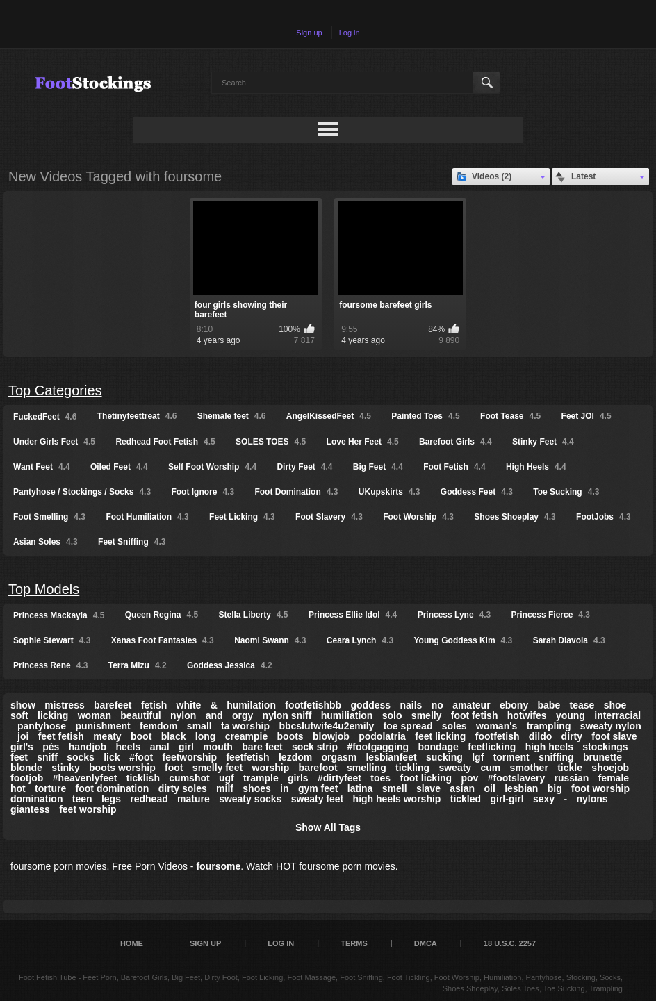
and (214, 715)
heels (128, 746)
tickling (412, 767)
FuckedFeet (44, 417)
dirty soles (182, 788)
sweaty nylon (610, 725)
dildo (540, 736)
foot (174, 767)
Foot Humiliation (147, 517)
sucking (444, 757)
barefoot (318, 767)
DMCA (425, 943)
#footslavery (516, 778)
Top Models (43, 589)
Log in (349, 32)
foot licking (426, 778)
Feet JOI (586, 416)
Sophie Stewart (51, 640)
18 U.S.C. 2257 (510, 943)
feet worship (87, 809)
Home (131, 943)
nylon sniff (287, 715)
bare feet (262, 746)
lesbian (521, 788)
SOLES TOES (271, 442)
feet (19, 757)
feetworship (189, 757)
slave (428, 788)
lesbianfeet (391, 757)
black (173, 736)
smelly (426, 715)
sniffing (556, 757)
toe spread (408, 725)
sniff (47, 757)
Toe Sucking (566, 492)
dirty (571, 736)
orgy (242, 715)
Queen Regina (161, 615)
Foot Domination (296, 492)
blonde (26, 767)
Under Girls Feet (54, 442)
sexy (544, 798)
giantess (30, 809)
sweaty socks (250, 798)
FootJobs (603, 517)
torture (50, 788)
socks (81, 757)
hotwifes (527, 715)
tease (582, 705)
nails (411, 705)
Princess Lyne (454, 615)
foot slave (614, 736)
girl (186, 746)
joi (22, 736)
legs (111, 798)
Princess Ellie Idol (353, 615)
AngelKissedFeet (328, 416)
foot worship (600, 788)
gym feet (318, 788)
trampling (549, 725)
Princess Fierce (550, 615)
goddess (371, 705)
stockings (605, 746)
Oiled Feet (119, 467)
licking (53, 715)
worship (271, 767)
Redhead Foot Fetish (165, 442)
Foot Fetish (454, 467)
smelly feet (217, 767)
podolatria (382, 736)
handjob (87, 746)
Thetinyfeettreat (137, 416)
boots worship (122, 767)
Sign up (309, 32)
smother (529, 767)
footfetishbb (313, 705)
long (205, 736)
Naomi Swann (270, 640)
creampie (246, 736)
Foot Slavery (329, 517)
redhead (148, 798)
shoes (256, 788)
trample (261, 778)
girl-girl (506, 798)
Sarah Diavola (569, 640)
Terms (354, 943)
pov (469, 778)
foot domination (112, 788)
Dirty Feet (304, 467)
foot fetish (474, 715)
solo (392, 715)
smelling (366, 767)
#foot (141, 757)
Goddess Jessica (229, 665)
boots (290, 736)
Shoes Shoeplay (514, 517)
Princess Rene (50, 665)
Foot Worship (418, 517)
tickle (569, 767)
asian (462, 788)
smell (394, 788)
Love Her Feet (363, 442)
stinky (65, 767)
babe (549, 705)
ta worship (245, 725)
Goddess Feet (477, 492)
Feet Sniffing (131, 542)
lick (112, 757)
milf (224, 788)
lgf (478, 757)
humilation (251, 705)
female (613, 778)
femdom (158, 725)
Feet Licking (242, 517)
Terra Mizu (137, 665)
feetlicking (492, 746)
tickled (465, 798)
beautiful (140, 715)
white (189, 705)
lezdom (295, 757)
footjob (26, 778)
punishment (102, 725)
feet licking (440, 736)
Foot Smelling (49, 517)
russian (572, 778)
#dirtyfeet (339, 778)
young (570, 715)
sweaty (454, 767)
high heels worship (397, 798)
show (22, 705)
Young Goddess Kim (462, 640)
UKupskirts (389, 492)
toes (380, 778)
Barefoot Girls (455, 442)
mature (193, 798)
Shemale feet (231, 416)
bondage (438, 746)
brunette (602, 757)
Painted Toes (425, 416)
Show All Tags (328, 827)
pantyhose (41, 725)
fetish (154, 705)
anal (160, 746)
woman (94, 715)
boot (141, 736)
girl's (21, 746)
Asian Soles (45, 542)
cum (490, 767)
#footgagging (378, 746)
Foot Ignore (202, 492)
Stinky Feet (543, 442)
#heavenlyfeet (85, 778)
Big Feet (378, 467)
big (555, 788)
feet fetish (61, 736)
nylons (592, 798)
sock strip (315, 746)
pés (50, 746)
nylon (183, 715)
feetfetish (247, 757)
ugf (226, 778)
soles (454, 725)
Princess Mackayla (58, 615)
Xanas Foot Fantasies (162, 640)
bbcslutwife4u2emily (326, 725)
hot (18, 788)
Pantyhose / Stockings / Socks (82, 492)
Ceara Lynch (360, 640)
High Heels (536, 467)
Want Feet (41, 467)
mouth (218, 746)
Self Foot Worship (212, 467)
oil (489, 788)
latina (360, 788)
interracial (617, 715)
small (199, 725)
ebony (514, 705)
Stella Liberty (253, 615)
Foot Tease (510, 416)
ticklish (143, 778)
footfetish (497, 736)
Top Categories (55, 390)
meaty (107, 736)
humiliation (347, 715)
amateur (471, 705)
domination (36, 798)
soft (19, 715)
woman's (496, 725)
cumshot (189, 778)
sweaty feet (317, 798)
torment (511, 757)
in (284, 788)
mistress (64, 705)
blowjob (331, 736)
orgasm (339, 757)
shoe (615, 705)
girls (298, 778)
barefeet (112, 705)
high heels (549, 746)
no (437, 705)
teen (82, 798)
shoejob (610, 767)
